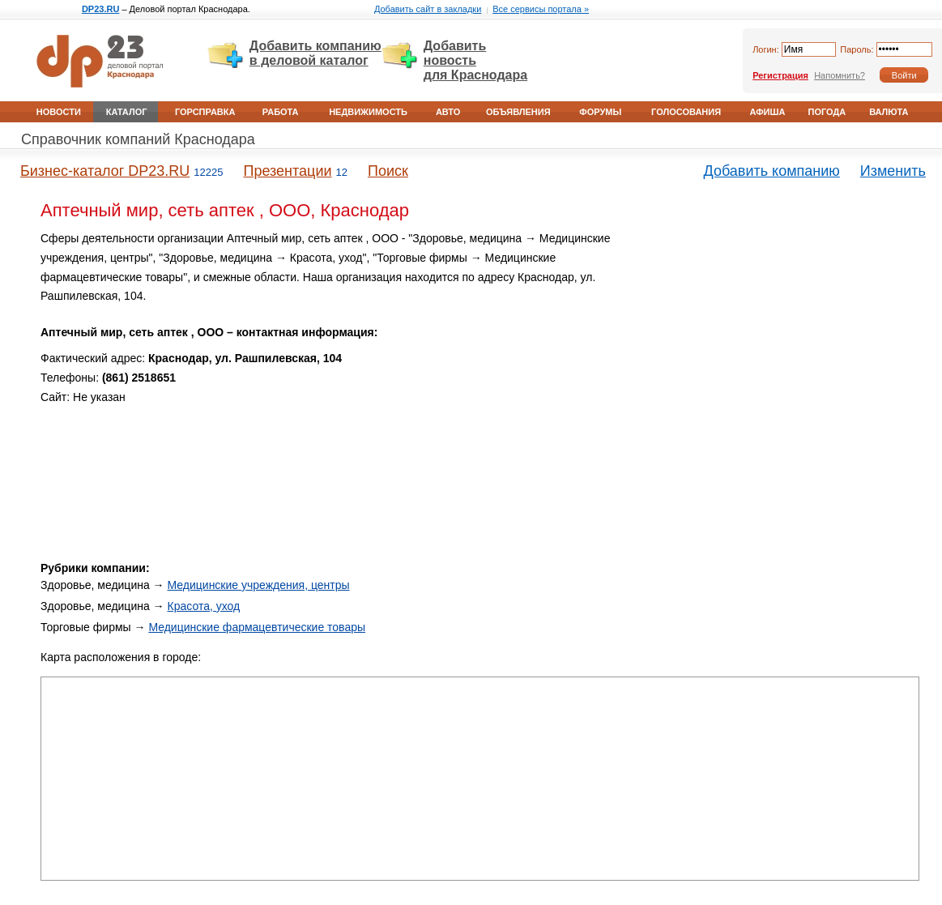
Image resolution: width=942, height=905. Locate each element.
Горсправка (205, 112)
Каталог (126, 112)
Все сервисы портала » (540, 9)
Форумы (600, 112)
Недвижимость (368, 112)
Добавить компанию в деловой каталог (315, 53)
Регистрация (780, 75)
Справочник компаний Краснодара (138, 139)
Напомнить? (839, 75)
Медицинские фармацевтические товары (256, 627)
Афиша (767, 112)
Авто (448, 112)
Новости (58, 112)
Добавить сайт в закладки (427, 9)
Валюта (888, 112)
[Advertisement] (782, 342)
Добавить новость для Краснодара (475, 60)
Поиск (388, 171)
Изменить (893, 171)
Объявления (518, 112)
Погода (827, 112)
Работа (280, 112)
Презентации (287, 171)
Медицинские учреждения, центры (259, 584)
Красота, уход (204, 606)
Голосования (686, 112)
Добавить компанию (772, 171)
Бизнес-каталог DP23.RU (105, 171)
